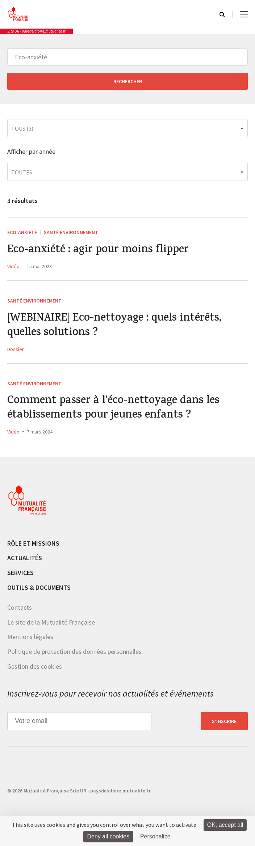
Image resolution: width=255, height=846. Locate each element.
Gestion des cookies (34, 666)
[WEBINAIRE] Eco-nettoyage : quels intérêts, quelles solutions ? (114, 326)
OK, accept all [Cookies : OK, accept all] (225, 825)
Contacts (19, 607)
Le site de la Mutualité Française (51, 622)
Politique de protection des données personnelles (74, 651)
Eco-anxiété (22, 232)
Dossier (15, 349)
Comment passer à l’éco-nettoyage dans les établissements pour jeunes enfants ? (113, 408)
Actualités (24, 558)
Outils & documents (39, 587)
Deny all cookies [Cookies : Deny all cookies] (108, 836)
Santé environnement (71, 232)
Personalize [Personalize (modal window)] (155, 836)
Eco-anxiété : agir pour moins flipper (98, 250)
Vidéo (13, 266)
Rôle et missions (33, 543)
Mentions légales (30, 637)
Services (20, 572)
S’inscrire (224, 721)
